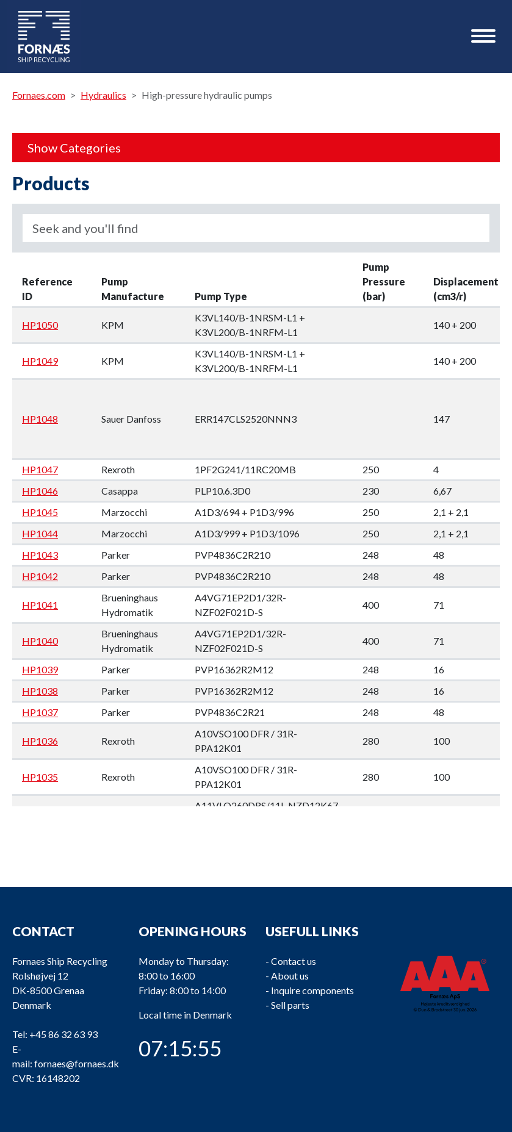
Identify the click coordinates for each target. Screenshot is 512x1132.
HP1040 (40, 641)
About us (290, 975)
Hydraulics (103, 95)
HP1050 (40, 325)
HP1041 (40, 605)
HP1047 (40, 469)
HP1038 (40, 691)
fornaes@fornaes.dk (76, 1063)
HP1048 (40, 418)
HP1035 (40, 777)
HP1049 (40, 361)
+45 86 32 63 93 (63, 1034)
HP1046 (40, 490)
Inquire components (312, 990)
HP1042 (40, 576)
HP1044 (40, 533)
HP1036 (40, 741)
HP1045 (40, 512)
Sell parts (290, 1005)
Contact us (293, 961)
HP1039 (40, 669)
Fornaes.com (38, 95)
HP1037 (40, 712)
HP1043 (40, 555)
